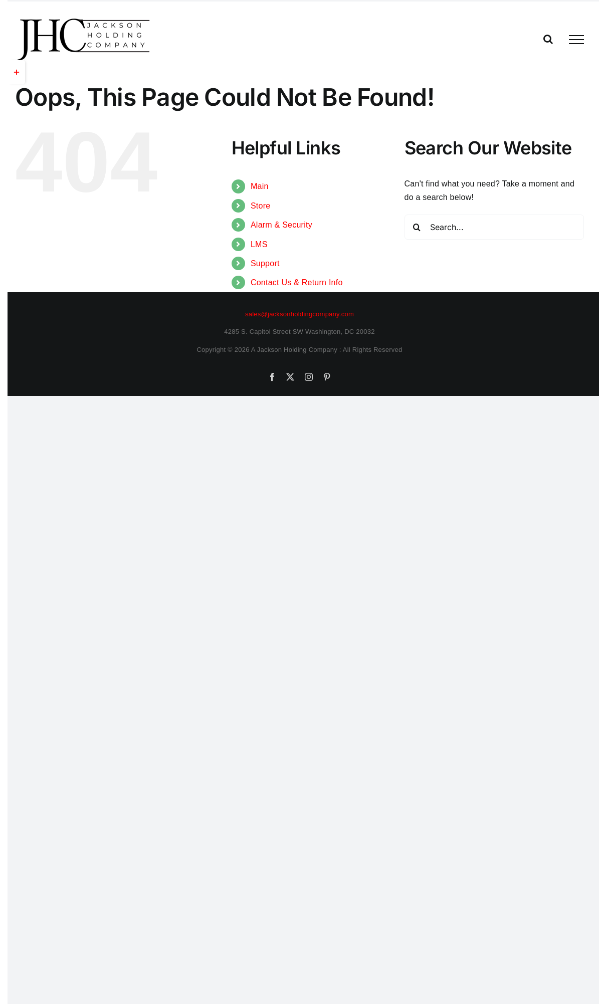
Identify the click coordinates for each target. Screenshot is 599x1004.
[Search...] (494, 227)
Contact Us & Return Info (297, 282)
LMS (259, 244)
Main (260, 186)
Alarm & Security (281, 225)
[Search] (417, 227)
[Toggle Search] (548, 39)
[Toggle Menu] (576, 39)
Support (265, 263)
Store (260, 206)
